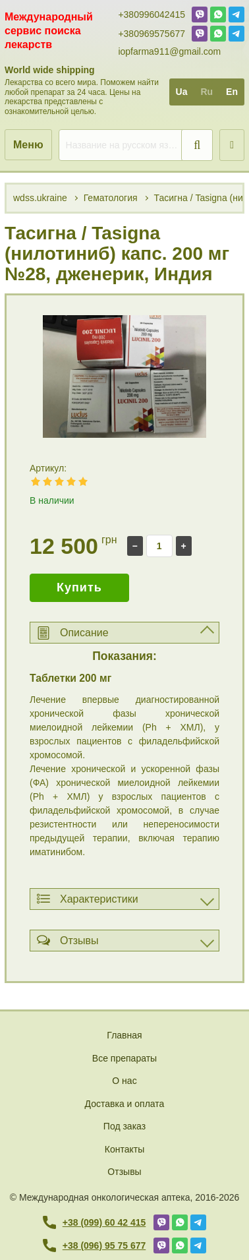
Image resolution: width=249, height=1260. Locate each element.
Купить (79, 587)
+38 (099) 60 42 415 (94, 1222)
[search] (136, 145)
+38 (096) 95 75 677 (94, 1245)
